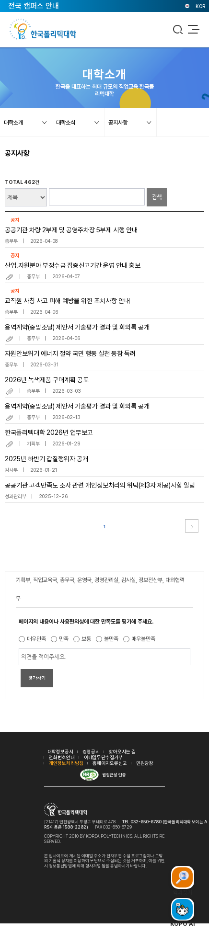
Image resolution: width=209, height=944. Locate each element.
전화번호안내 (62, 757)
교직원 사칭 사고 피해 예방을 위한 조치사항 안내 (67, 301)
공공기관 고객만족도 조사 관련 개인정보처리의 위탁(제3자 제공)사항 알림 (100, 485)
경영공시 (91, 751)
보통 (86, 639)
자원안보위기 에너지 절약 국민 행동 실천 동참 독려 (70, 353)
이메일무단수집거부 (103, 757)
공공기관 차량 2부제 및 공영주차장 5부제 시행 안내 (71, 230)
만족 (64, 639)
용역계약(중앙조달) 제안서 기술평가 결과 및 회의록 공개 (77, 327)
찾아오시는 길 (122, 751)
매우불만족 (143, 639)
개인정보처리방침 (66, 763)
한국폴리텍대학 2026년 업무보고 (49, 432)
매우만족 (36, 639)
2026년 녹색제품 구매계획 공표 (47, 380)
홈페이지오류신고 (110, 763)
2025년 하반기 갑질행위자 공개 (46, 459)
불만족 (111, 639)
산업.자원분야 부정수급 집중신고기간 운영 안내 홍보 (72, 265)
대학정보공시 (60, 751)
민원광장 (144, 763)
